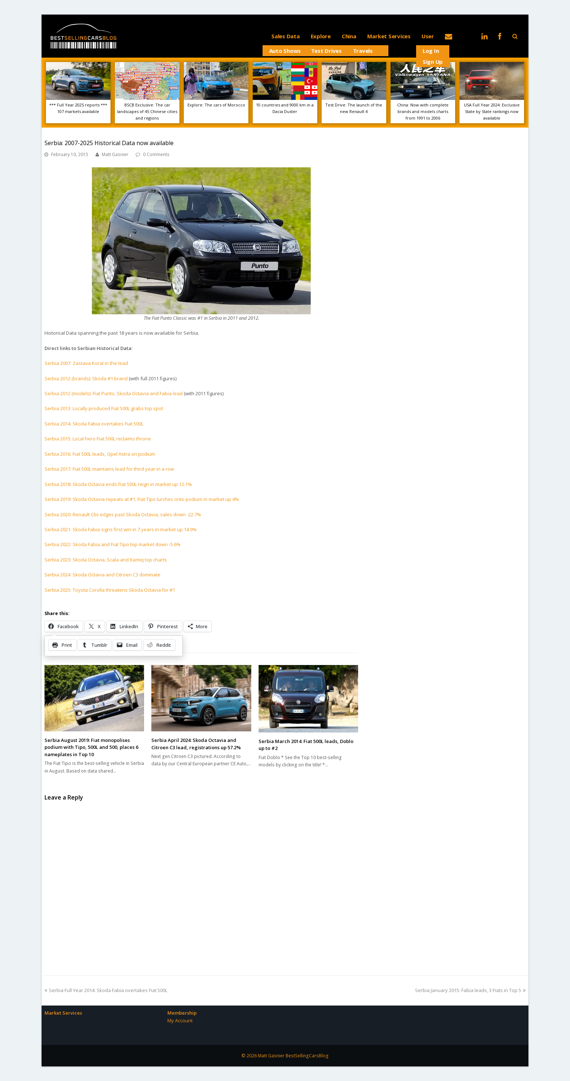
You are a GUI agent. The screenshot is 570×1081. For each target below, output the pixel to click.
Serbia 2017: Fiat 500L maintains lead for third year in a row (109, 469)
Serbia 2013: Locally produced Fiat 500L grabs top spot (103, 408)
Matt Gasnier (115, 154)
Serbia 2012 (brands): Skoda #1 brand (86, 378)
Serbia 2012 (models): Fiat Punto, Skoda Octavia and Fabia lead (113, 393)
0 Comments (156, 154)
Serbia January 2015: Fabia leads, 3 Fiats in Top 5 (470, 990)
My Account (180, 1020)
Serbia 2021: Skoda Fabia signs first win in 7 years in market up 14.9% (120, 529)
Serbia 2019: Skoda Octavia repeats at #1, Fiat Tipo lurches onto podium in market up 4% (141, 499)
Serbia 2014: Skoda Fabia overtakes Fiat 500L (93, 423)
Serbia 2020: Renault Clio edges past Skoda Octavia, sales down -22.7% (122, 514)
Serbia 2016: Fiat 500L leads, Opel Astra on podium (99, 454)
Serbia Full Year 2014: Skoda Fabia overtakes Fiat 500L (105, 990)
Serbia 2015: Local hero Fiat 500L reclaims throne (97, 438)
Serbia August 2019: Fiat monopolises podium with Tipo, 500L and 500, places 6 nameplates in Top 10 (91, 747)
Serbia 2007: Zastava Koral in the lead (86, 363)
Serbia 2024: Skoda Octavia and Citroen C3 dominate (102, 574)
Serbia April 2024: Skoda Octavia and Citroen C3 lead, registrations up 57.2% (196, 744)
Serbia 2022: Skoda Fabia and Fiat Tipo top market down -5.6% (112, 544)
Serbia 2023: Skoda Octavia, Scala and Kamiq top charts (105, 559)
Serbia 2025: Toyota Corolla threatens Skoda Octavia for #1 (109, 590)
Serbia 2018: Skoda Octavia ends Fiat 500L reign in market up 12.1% (118, 484)
